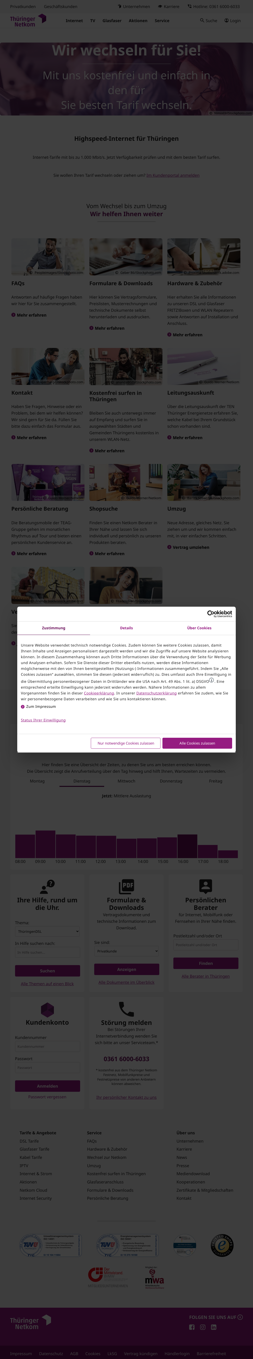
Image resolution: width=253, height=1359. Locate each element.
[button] (211, 680)
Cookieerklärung (99, 693)
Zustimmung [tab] (53, 628)
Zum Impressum (41, 706)
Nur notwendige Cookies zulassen (126, 743)
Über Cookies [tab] (199, 628)
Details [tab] (126, 628)
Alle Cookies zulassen (197, 743)
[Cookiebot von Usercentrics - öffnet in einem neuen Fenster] (211, 614)
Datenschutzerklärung (156, 693)
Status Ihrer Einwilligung (43, 720)
